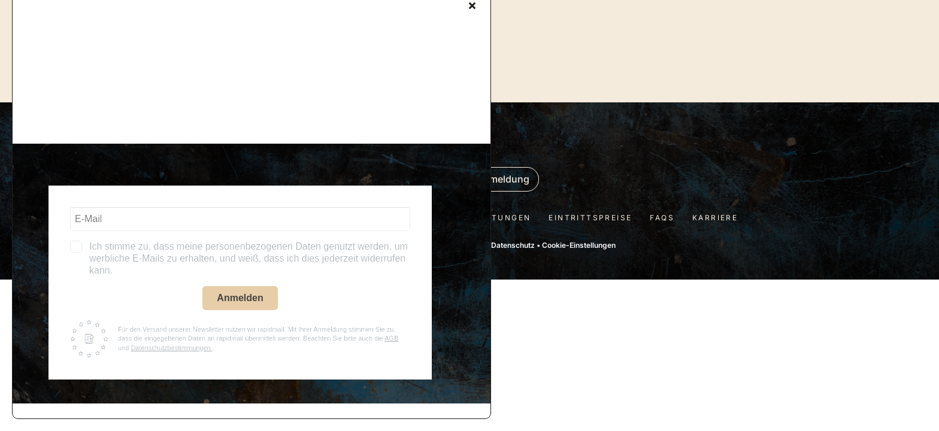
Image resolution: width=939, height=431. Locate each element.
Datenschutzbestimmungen (171, 347)
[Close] (472, 5)
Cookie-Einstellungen (579, 245)
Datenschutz (513, 245)
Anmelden (240, 298)
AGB (391, 338)
